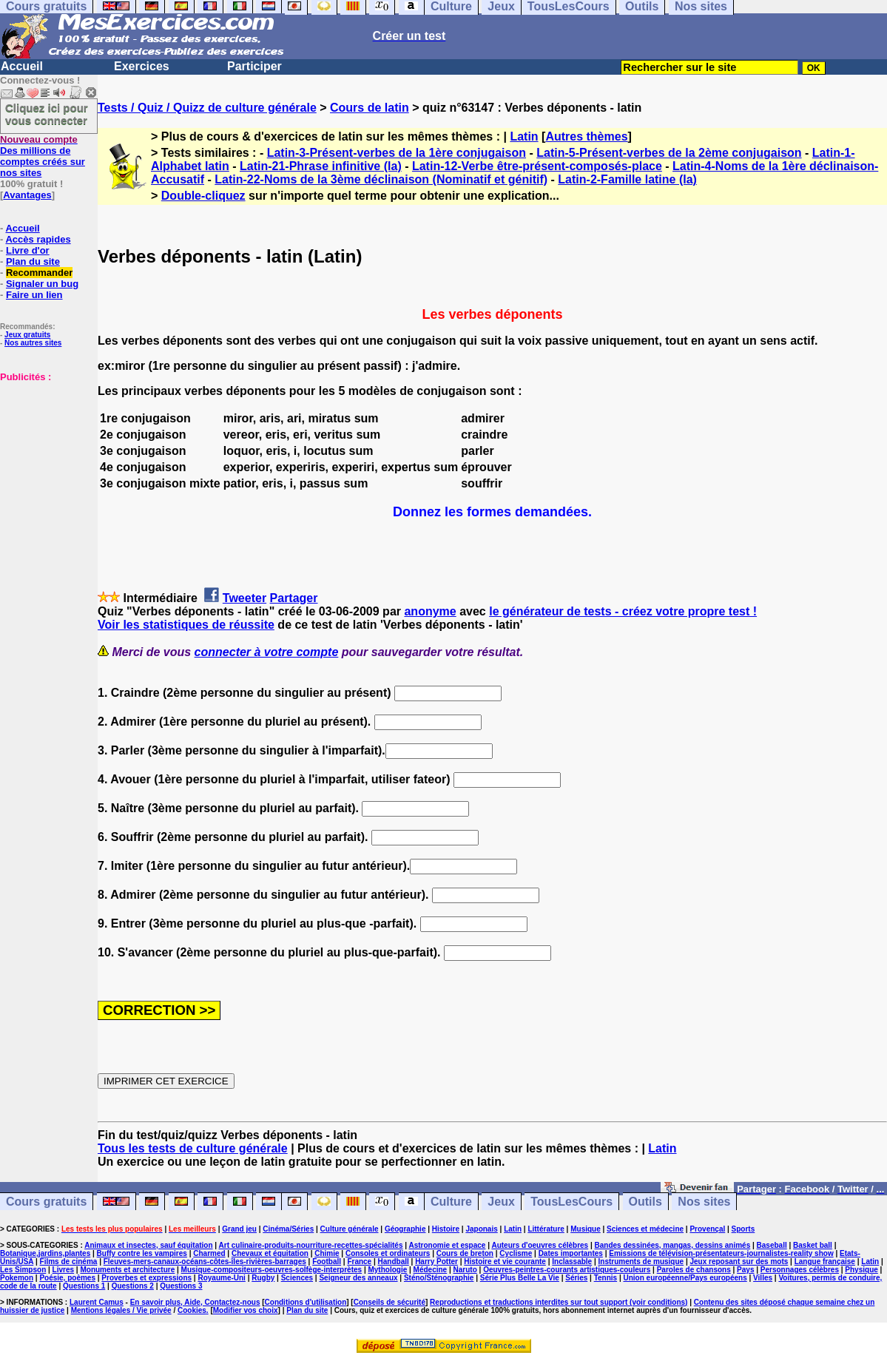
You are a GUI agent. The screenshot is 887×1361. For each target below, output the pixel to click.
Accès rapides (37, 239)
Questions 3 (181, 1286)
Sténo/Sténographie (438, 1278)
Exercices (141, 66)
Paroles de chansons (694, 1270)
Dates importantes (571, 1253)
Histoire (445, 1229)
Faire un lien (34, 294)
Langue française (825, 1261)
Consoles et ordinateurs (387, 1253)
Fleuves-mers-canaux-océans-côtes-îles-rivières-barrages (205, 1261)
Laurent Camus (97, 1302)
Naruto (465, 1270)
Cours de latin (369, 107)
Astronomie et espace (446, 1245)
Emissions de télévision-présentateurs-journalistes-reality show (721, 1253)
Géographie (405, 1229)
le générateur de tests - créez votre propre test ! (623, 611)
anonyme (430, 611)
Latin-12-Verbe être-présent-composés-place (537, 166)
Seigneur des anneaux (358, 1278)
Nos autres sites (32, 343)
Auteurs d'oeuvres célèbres (539, 1245)
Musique (585, 1229)
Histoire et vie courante (505, 1261)
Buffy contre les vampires (142, 1253)
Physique (861, 1270)
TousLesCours (571, 1201)
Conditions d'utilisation (306, 1302)
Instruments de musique (641, 1261)
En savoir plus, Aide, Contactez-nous (195, 1302)
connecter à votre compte (267, 652)
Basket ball (812, 1245)
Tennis (605, 1278)
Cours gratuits (46, 1201)
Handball (393, 1261)
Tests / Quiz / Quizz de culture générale (207, 107)
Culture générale (349, 1229)
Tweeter (244, 598)
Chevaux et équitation (270, 1253)
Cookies (192, 1310)
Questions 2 (133, 1286)
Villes (762, 1278)
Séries (576, 1278)
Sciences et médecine (645, 1229)
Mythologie (387, 1270)
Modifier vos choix (245, 1310)
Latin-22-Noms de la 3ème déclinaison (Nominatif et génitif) (381, 179)
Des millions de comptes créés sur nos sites (42, 156)
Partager (294, 598)
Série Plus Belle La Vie (519, 1278)
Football (326, 1261)
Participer (254, 66)
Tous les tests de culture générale (193, 1148)
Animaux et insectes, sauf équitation (148, 1245)
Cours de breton (464, 1253)
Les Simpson (23, 1270)
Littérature (545, 1229)
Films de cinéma (69, 1261)
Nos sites (704, 1201)
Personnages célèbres (799, 1270)
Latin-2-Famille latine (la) (627, 179)
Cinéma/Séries (288, 1229)
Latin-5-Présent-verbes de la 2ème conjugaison (668, 152)
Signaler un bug (42, 283)
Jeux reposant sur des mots (738, 1261)
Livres (63, 1270)
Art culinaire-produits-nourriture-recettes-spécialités (311, 1245)
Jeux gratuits (27, 335)
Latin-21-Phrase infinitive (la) (321, 166)
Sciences (297, 1278)
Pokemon (16, 1278)
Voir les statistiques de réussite (186, 624)
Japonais (481, 1229)
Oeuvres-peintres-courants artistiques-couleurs (566, 1270)
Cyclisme (515, 1253)
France (359, 1261)
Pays (745, 1270)
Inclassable (572, 1261)
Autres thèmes (586, 136)
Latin (524, 136)
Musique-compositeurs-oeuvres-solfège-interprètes (271, 1270)
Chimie (326, 1253)
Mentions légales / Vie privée (121, 1310)
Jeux (501, 1201)
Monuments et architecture (127, 1270)
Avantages (27, 194)
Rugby (263, 1278)
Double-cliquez (203, 195)
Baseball (772, 1245)
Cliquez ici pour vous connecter (46, 113)
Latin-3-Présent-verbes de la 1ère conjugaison (396, 152)
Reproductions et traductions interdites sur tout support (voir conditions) (558, 1302)
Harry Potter (436, 1261)
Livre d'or (28, 250)
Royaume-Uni (221, 1278)
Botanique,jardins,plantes (45, 1253)
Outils (645, 1201)
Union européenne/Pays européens (684, 1278)
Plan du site (33, 261)
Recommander (39, 272)
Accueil (22, 66)
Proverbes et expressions (146, 1278)
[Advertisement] (44, 456)
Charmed (209, 1253)
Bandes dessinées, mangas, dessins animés (673, 1245)
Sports (743, 1229)
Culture (451, 1201)
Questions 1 (84, 1286)
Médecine (431, 1270)
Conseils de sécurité (389, 1302)
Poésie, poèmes (67, 1278)
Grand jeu (239, 1229)
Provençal (707, 1229)
